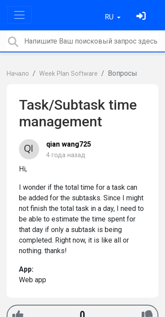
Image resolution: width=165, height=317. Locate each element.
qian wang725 (68, 144)
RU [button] (110, 17)
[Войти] (142, 17)
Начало (18, 73)
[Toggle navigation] (19, 15)
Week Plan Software (68, 73)
